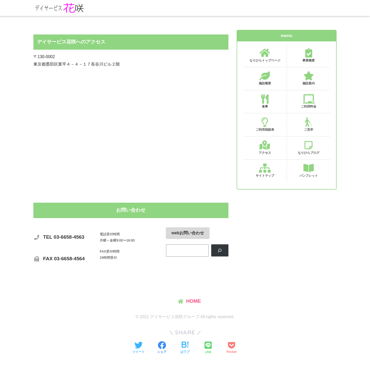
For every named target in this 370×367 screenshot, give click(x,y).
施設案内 (308, 78)
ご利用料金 (308, 101)
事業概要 (308, 55)
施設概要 (265, 78)
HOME (193, 301)
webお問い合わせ (187, 233)
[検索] (219, 250)
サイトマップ (265, 170)
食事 (265, 101)
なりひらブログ (308, 148)
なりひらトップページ (265, 55)
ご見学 (308, 124)
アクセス (265, 148)
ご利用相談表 (265, 124)
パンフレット (308, 170)
